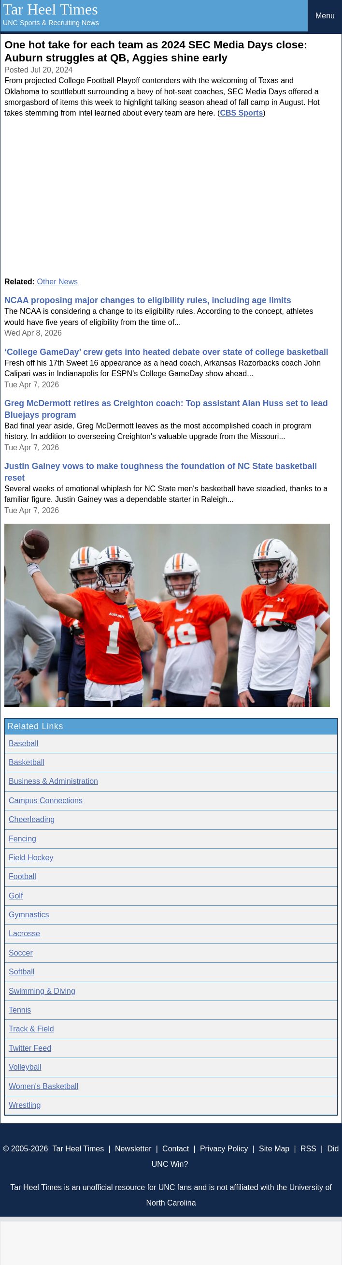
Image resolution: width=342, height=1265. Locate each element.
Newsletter (133, 1149)
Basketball (26, 762)
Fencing (22, 839)
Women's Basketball (43, 1086)
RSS (308, 1149)
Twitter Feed (30, 1048)
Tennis (20, 1010)
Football (22, 876)
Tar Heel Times (50, 9)
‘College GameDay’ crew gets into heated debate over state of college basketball (166, 352)
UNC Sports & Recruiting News (51, 23)
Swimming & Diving (42, 991)
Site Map (274, 1149)
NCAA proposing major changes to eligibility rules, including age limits (147, 300)
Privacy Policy (224, 1149)
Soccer (21, 953)
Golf (16, 896)
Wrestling (25, 1105)
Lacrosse (24, 933)
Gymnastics (29, 915)
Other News (57, 282)
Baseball (23, 743)
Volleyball (25, 1067)
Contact (175, 1149)
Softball (21, 972)
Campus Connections (46, 800)
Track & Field (31, 1029)
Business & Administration (53, 781)
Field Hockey (31, 857)
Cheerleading (32, 819)
